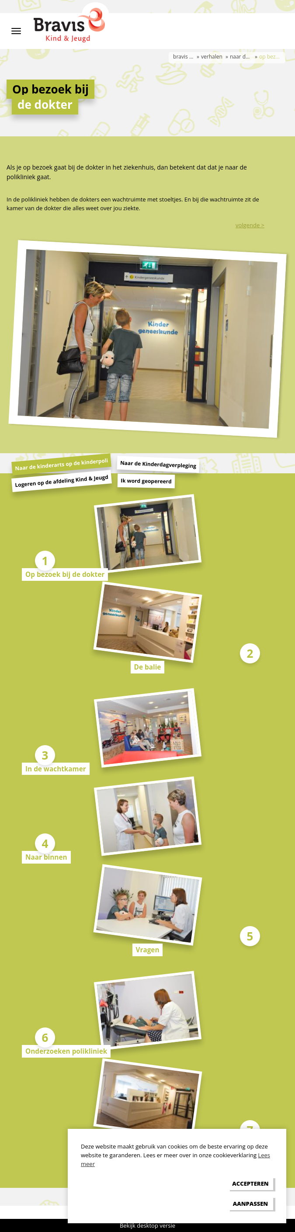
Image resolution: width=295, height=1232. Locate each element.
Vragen (148, 949)
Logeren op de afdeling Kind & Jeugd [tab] (62, 481)
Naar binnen (46, 857)
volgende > (250, 225)
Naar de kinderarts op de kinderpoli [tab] (61, 464)
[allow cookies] (250, 1183)
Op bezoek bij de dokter (64, 574)
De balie (147, 667)
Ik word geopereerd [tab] (146, 481)
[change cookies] (250, 1203)
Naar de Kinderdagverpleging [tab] (158, 464)
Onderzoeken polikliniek (66, 1051)
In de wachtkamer (55, 768)
